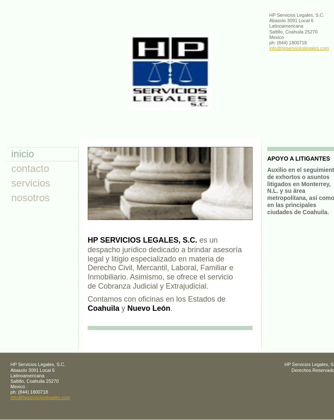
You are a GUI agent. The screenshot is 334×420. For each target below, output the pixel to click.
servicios (30, 183)
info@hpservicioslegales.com (299, 48)
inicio (22, 153)
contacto (30, 168)
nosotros (30, 197)
